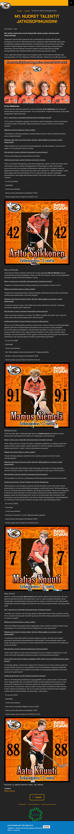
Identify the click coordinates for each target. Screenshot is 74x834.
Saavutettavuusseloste (48, 804)
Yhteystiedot (22, 804)
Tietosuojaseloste (33, 804)
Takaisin (37, 797)
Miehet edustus (9, 791)
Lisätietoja (16, 830)
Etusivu (19, 11)
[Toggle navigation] (71, 3)
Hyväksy (46, 827)
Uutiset (27, 11)
